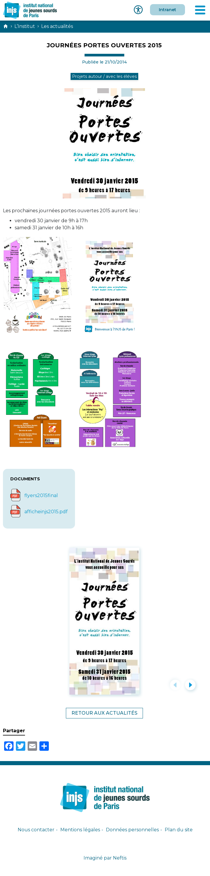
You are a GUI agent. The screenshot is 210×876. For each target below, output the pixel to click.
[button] (175, 685)
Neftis (119, 858)
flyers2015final (41, 495)
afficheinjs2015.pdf (46, 511)
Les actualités (57, 26)
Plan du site (179, 829)
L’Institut (24, 26)
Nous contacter (36, 829)
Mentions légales (80, 829)
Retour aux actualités (104, 713)
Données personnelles (132, 829)
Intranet (167, 9)
